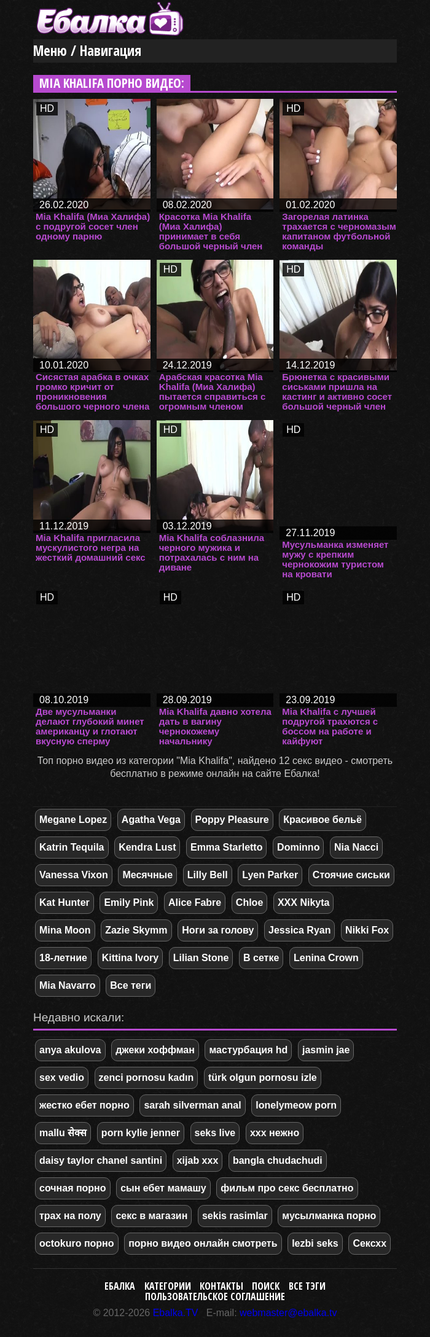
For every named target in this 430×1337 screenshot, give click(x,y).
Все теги (130, 985)
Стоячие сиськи (351, 875)
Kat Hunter (64, 902)
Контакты (221, 1286)
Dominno (298, 847)
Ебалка (119, 1286)
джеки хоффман (155, 1050)
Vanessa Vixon (73, 875)
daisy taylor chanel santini (100, 1160)
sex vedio (61, 1077)
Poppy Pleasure (232, 819)
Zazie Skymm (136, 930)
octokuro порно (76, 1243)
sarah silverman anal (192, 1105)
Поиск (266, 1286)
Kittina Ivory (130, 958)
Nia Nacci (356, 847)
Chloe (249, 902)
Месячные (147, 875)
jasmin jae (326, 1050)
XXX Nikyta (303, 902)
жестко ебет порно (84, 1105)
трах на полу (70, 1215)
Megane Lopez (73, 819)
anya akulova (70, 1050)
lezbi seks (315, 1243)
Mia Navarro (67, 985)
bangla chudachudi (277, 1160)
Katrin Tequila (71, 847)
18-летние (63, 958)
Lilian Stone (201, 958)
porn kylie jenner (140, 1133)
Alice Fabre (194, 902)
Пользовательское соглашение (215, 1296)
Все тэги (307, 1286)
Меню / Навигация (87, 50)
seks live (215, 1133)
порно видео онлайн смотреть (202, 1243)
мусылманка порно (329, 1215)
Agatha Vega (151, 819)
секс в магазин (151, 1215)
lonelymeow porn (296, 1105)
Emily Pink (129, 902)
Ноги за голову (218, 930)
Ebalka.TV (175, 1313)
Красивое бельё (322, 819)
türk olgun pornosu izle (262, 1077)
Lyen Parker (270, 875)
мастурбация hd (248, 1050)
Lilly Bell (207, 875)
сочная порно (72, 1188)
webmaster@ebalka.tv (288, 1313)
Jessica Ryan (299, 930)
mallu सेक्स (63, 1133)
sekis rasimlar (235, 1215)
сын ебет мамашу (163, 1188)
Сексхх (369, 1243)
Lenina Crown (326, 958)
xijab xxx (198, 1160)
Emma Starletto (226, 847)
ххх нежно (274, 1133)
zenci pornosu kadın (146, 1077)
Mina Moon (65, 930)
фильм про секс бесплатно (287, 1188)
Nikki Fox (367, 930)
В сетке (261, 958)
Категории (167, 1286)
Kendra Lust (147, 847)
